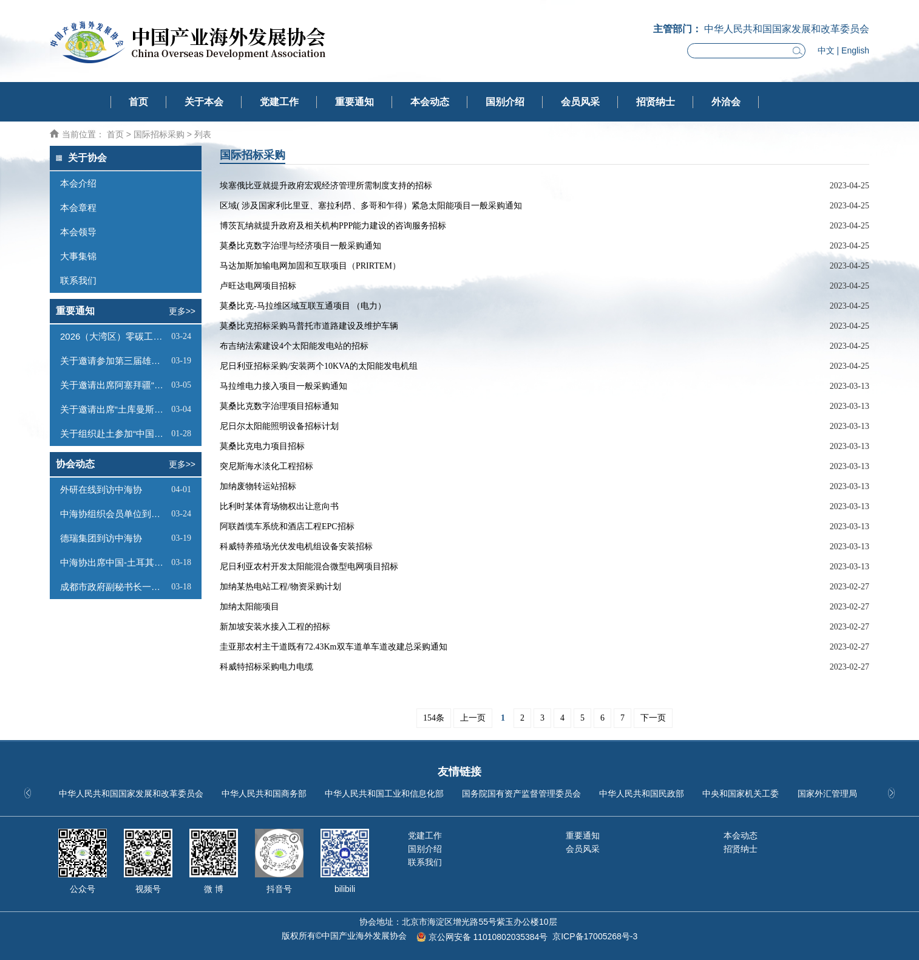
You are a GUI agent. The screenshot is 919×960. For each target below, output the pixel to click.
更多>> (182, 311)
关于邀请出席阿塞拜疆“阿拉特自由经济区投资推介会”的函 (114, 385)
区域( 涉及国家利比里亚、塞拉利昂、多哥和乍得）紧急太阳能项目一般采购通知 (371, 205)
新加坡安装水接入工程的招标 (275, 626)
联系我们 (425, 862)
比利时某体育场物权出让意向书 (279, 506)
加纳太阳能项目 (249, 606)
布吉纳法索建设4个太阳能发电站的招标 (294, 346)
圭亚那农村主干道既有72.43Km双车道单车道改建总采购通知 (333, 646)
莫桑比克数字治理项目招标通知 (279, 406)
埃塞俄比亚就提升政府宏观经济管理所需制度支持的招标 (326, 185)
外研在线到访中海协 (101, 489)
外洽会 (726, 102)
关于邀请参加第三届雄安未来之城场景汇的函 (114, 360)
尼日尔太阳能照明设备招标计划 (279, 426)
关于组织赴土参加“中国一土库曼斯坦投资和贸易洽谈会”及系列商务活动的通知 (114, 433)
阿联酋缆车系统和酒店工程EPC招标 (287, 526)
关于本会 (204, 102)
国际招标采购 (159, 134)
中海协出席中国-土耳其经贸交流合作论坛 (114, 562)
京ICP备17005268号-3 (594, 936)
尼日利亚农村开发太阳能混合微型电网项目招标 (309, 566)
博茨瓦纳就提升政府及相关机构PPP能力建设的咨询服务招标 (333, 225)
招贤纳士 (655, 102)
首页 (138, 102)
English (855, 50)
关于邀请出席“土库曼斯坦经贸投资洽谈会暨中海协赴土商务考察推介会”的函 (114, 409)
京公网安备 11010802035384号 (488, 937)
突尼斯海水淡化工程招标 (266, 466)
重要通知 (354, 102)
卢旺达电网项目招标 (258, 285)
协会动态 (75, 464)
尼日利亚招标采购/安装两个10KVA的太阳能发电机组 (319, 366)
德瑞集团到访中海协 (101, 538)
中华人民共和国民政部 (641, 793)
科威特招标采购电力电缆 (266, 666)
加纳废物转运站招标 (258, 486)
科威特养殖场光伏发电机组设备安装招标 (296, 546)
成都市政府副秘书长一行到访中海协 (114, 586)
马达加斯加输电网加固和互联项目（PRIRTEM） (310, 265)
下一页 (653, 717)
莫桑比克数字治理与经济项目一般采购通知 (300, 245)
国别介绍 (505, 102)
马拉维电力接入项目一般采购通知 (283, 386)
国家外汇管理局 (827, 793)
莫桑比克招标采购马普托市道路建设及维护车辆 (309, 326)
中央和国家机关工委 (740, 793)
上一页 (473, 717)
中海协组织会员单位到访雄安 (114, 514)
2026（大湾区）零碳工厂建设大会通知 (114, 336)
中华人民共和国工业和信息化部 (384, 793)
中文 (826, 50)
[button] (891, 792)
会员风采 (580, 102)
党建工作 (279, 102)
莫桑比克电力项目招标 (262, 446)
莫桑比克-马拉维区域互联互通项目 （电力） (303, 305)
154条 (433, 717)
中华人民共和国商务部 (264, 793)
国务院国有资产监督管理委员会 (521, 793)
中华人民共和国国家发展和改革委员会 (131, 793)
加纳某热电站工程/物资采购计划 (280, 586)
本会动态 (429, 102)
